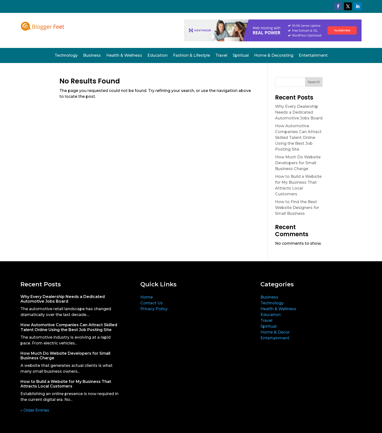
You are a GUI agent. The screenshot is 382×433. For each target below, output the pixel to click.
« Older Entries (34, 410)
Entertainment (313, 56)
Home (146, 297)
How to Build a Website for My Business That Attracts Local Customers (65, 383)
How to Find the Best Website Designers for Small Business (297, 207)
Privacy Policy (154, 309)
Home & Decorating (273, 56)
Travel (221, 56)
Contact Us (151, 303)
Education (157, 56)
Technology (66, 56)
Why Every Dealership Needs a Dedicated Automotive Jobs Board (299, 112)
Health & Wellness (124, 56)
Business (92, 56)
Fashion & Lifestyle (191, 56)
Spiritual (241, 56)
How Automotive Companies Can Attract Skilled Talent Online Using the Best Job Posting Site (298, 138)
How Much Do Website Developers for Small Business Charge (298, 163)
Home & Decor (275, 332)
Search (314, 82)
